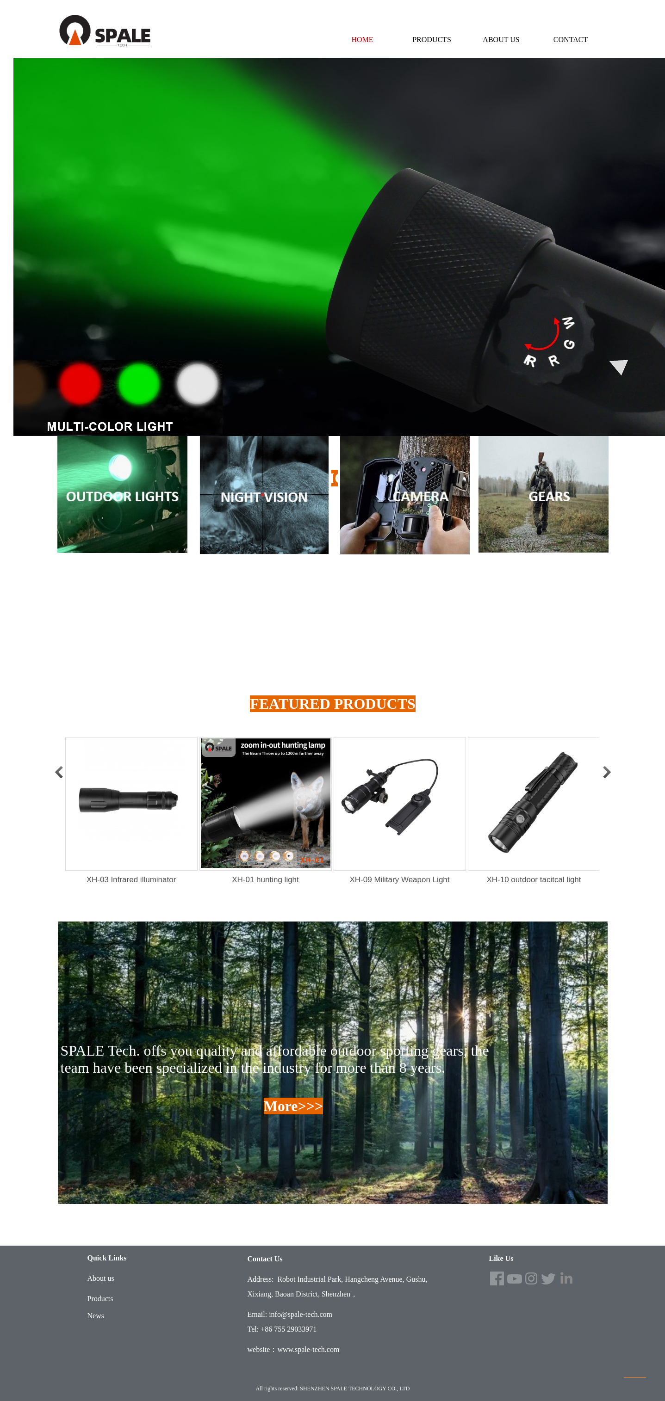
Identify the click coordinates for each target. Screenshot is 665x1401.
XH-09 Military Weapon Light (399, 879)
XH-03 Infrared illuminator (131, 879)
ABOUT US (501, 39)
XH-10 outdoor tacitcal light (533, 879)
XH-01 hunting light (265, 879)
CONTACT (570, 39)
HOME (362, 39)
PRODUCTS (431, 39)
